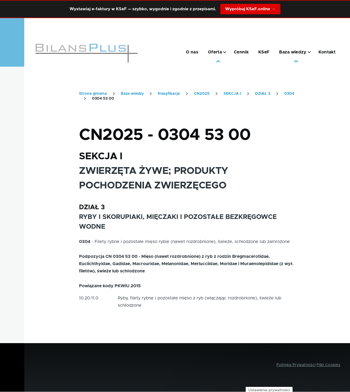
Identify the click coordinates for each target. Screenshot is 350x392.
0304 (289, 94)
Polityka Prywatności (295, 365)
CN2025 (202, 94)
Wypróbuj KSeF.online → (250, 9)
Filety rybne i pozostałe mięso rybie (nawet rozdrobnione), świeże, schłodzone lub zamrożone (192, 241)
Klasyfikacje (169, 94)
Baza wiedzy (132, 94)
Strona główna (93, 94)
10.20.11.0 (88, 298)
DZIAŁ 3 (262, 94)
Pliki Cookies (328, 365)
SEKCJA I (232, 94)
